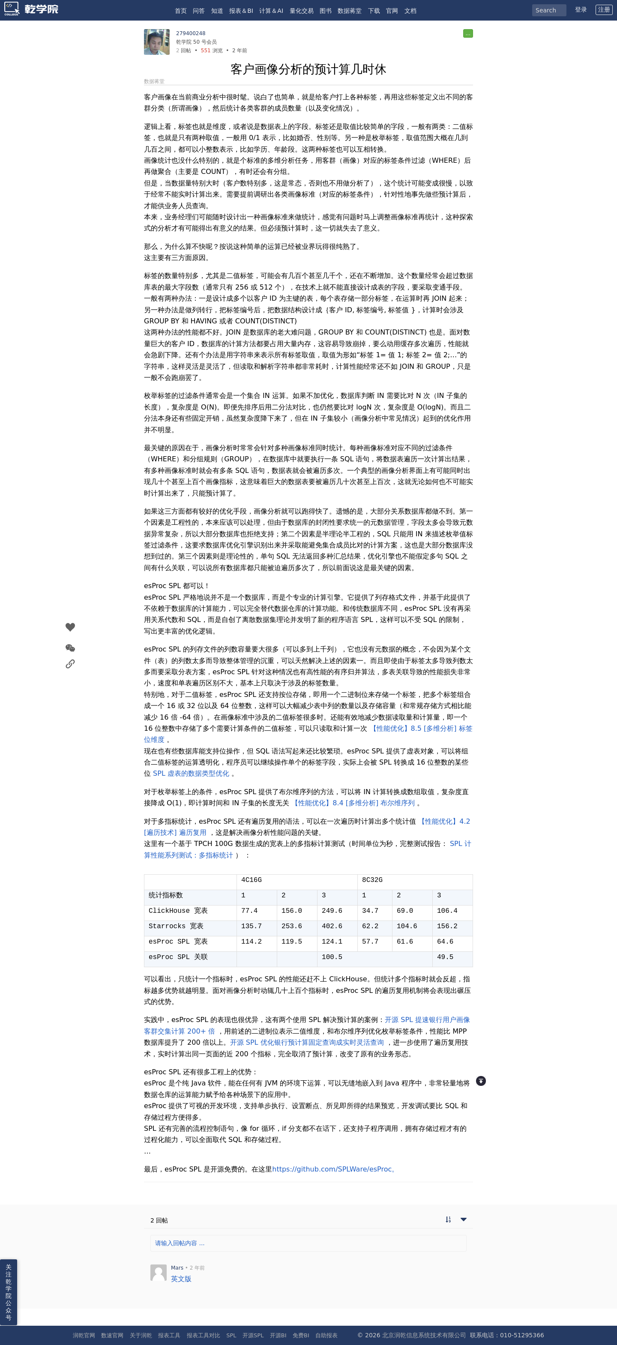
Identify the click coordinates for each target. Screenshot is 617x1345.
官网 (392, 10)
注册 (604, 9)
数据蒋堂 (350, 10)
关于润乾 (141, 1335)
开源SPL (253, 1335)
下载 (374, 10)
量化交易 (302, 10)
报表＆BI (241, 10)
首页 (181, 10)
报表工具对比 (203, 1335)
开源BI (278, 1335)
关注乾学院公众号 (9, 1292)
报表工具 (169, 1335)
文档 (410, 10)
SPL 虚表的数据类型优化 (191, 773)
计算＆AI (271, 10)
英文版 (181, 1279)
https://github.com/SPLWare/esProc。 (335, 1169)
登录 (581, 9)
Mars (177, 1268)
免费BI (301, 1335)
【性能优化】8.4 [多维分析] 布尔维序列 (353, 803)
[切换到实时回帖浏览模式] (448, 1220)
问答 (199, 10)
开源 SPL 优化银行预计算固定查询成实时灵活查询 (307, 1042)
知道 (217, 10)
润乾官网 (84, 1335)
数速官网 (112, 1335)
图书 (326, 10)
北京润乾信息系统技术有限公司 (424, 1335)
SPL (231, 1335)
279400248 (191, 33)
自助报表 (326, 1335)
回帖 (183, 51)
